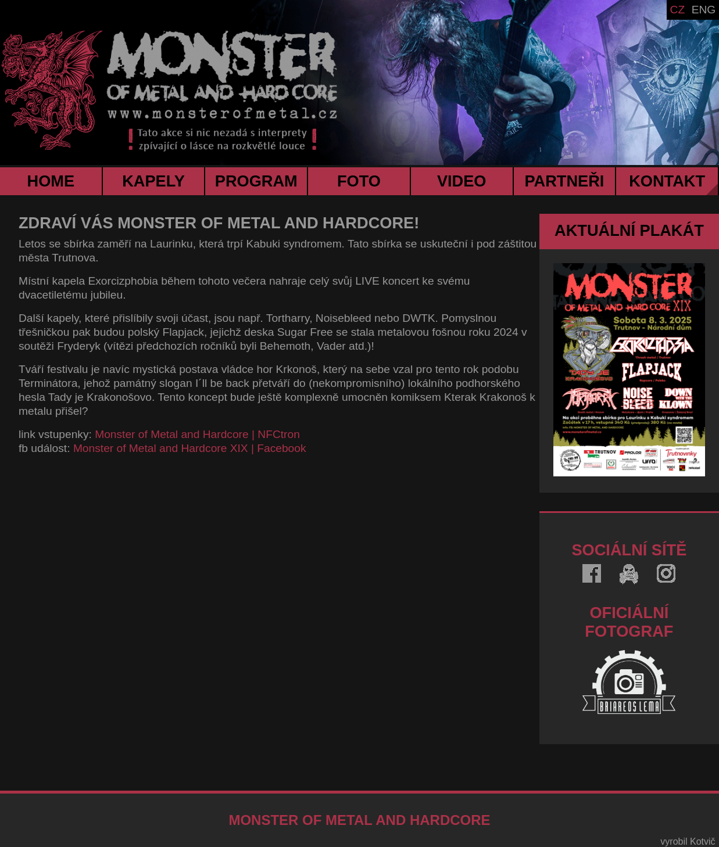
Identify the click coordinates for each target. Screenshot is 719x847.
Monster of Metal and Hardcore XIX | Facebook (189, 448)
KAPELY (153, 181)
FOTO (359, 181)
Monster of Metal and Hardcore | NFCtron (197, 434)
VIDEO (462, 181)
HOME (51, 181)
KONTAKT (667, 181)
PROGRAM (256, 181)
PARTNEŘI (564, 181)
